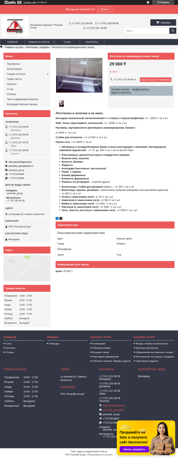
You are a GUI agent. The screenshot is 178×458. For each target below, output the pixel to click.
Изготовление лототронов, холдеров (155, 356)
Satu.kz (103, 451)
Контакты (92, 42)
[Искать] (172, 31)
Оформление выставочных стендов (154, 352)
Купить (104, 9)
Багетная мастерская (147, 348)
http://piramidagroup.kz (20, 162)
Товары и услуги (38, 42)
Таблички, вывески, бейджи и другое (111, 361)
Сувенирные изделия (147, 361)
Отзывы (11, 94)
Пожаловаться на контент (100, 454)
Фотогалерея (14, 69)
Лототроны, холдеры (37, 47)
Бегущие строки (100, 352)
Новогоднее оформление (105, 356)
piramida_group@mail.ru (21, 166)
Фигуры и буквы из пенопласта (152, 343)
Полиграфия (98, 343)
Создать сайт (29, 2)
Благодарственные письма (22, 104)
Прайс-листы (14, 79)
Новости (11, 84)
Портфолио (13, 63)
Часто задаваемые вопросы (23, 99)
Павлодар (54, 343)
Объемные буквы (101, 348)
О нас (67, 42)
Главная (12, 42)
